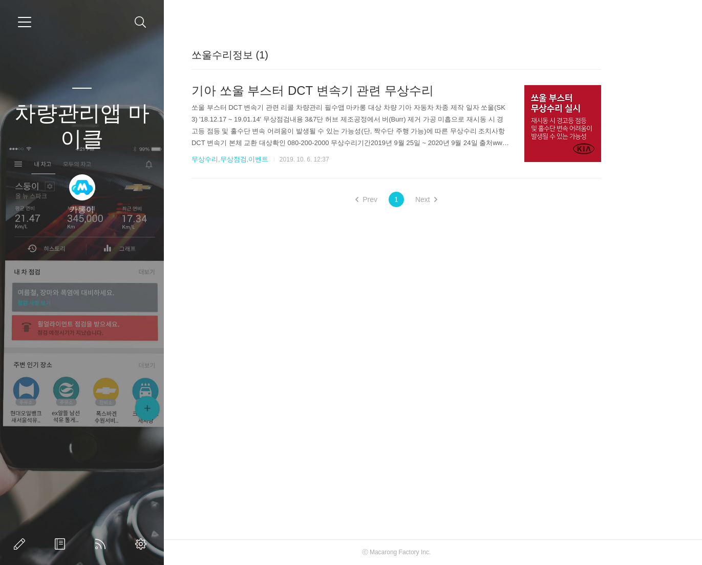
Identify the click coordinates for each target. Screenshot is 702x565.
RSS (102, 544)
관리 (143, 544)
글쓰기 (21, 544)
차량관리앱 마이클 (82, 126)
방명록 (62, 544)
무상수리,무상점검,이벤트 (265, 159)
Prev (402, 199)
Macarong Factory (430, 552)
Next (462, 199)
